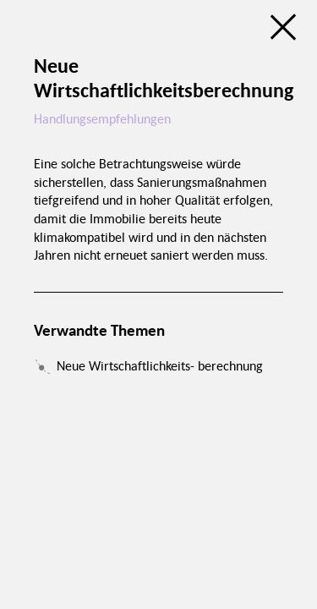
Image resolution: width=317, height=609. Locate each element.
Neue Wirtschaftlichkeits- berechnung (160, 365)
